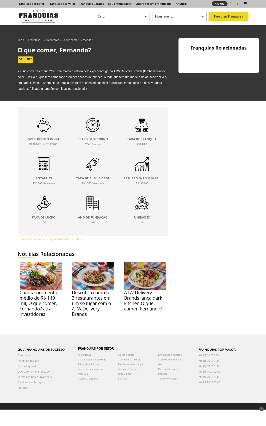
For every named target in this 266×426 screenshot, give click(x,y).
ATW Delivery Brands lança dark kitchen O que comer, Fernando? (143, 300)
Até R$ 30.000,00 (209, 361)
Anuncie (181, 4)
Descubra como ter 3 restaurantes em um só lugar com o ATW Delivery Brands (92, 303)
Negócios (83, 374)
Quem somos (26, 355)
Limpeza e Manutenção (90, 369)
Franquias (34, 40)
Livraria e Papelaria (128, 369)
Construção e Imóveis (129, 359)
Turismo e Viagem (167, 378)
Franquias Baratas (92, 4)
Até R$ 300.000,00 (209, 382)
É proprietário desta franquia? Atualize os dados (50, 239)
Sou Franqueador (120, 4)
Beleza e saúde (126, 355)
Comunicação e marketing (92, 359)
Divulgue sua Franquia (31, 382)
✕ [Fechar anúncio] (261, 408)
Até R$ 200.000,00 (209, 377)
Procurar (228, 16)
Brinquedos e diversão (170, 355)
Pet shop (162, 374)
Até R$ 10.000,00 (209, 355)
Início (21, 40)
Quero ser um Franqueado (154, 4)
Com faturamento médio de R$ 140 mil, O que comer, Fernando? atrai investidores (38, 303)
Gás (160, 364)
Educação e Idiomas (89, 364)
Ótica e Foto (124, 374)
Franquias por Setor (31, 4)
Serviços (122, 378)
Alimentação (51, 40)
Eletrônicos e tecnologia (130, 364)
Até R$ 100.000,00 (209, 371)
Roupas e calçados (88, 378)
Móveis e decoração (168, 369)
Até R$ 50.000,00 (209, 366)
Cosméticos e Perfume (170, 359)
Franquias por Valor (62, 4)
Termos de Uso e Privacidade (35, 377)
